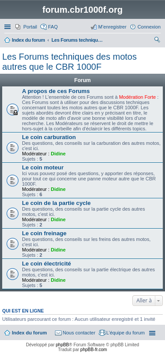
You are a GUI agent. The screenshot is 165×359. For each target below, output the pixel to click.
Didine (58, 153)
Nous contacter (79, 332)
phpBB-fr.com (94, 349)
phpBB (62, 344)
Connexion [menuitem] (149, 26)
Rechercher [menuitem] (157, 40)
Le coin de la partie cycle (56, 203)
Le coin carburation (49, 137)
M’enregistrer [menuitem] (112, 26)
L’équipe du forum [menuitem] (125, 332)
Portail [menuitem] (30, 26)
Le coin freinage (44, 233)
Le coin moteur (43, 167)
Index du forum (29, 332)
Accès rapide (8, 27)
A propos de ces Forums (56, 91)
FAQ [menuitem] (53, 26)
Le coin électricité (46, 263)
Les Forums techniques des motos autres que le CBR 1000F (69, 62)
